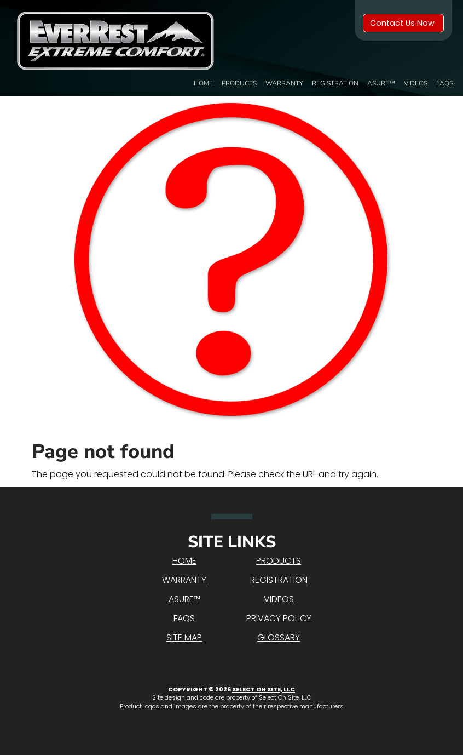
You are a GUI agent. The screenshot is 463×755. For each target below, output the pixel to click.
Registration (335, 83)
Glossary (278, 637)
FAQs (444, 83)
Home (203, 83)
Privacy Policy (278, 618)
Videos (415, 83)
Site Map (184, 637)
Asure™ (381, 83)
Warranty (284, 83)
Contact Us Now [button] (403, 23)
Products (239, 83)
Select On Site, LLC (263, 689)
